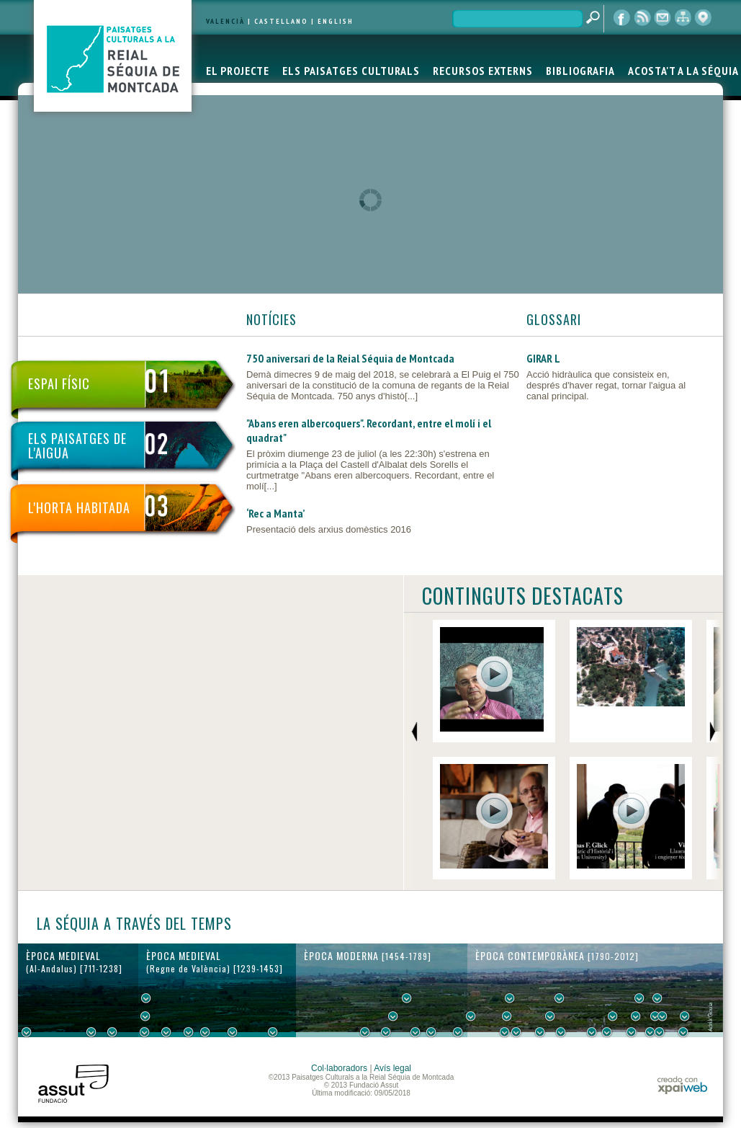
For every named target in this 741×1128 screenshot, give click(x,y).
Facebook (622, 18)
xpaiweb (682, 1085)
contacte (662, 18)
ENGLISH (336, 21)
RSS (642, 18)
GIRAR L (543, 358)
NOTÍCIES (271, 319)
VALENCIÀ (225, 21)
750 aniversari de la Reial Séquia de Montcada (350, 358)
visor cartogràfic (702, 18)
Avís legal (392, 1068)
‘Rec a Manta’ (275, 513)
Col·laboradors (339, 1068)
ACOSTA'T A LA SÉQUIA (683, 70)
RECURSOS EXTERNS (483, 70)
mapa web (682, 18)
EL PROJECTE (237, 70)
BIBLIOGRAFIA (580, 70)
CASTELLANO (281, 21)
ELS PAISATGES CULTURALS (351, 70)
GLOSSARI (553, 319)
